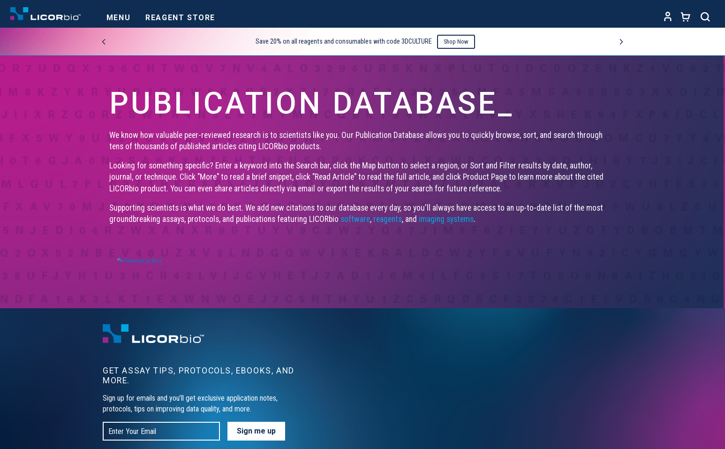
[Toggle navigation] (118, 15)
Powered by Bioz (139, 261)
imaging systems (446, 219)
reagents (387, 219)
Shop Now (456, 41)
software (355, 219)
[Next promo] (621, 41)
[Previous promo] (103, 41)
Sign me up (256, 430)
